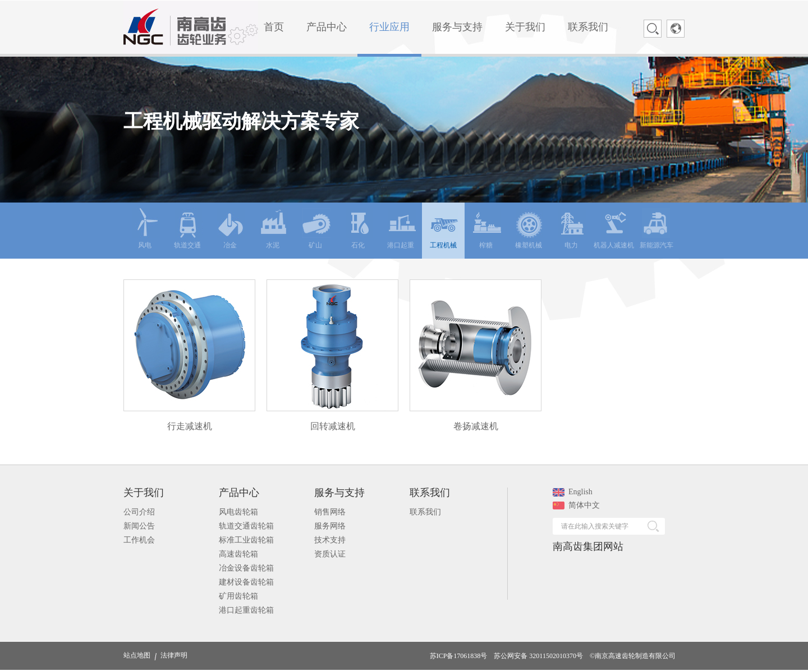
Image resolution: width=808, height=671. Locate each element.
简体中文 (576, 505)
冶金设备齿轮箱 (246, 568)
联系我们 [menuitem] (588, 27)
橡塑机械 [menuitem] (529, 228)
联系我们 (425, 512)
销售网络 (330, 512)
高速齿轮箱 (238, 554)
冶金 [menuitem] (231, 228)
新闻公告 (139, 526)
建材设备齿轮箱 (246, 582)
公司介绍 (139, 512)
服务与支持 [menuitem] (457, 27)
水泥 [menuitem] (274, 228)
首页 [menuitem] (274, 27)
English (573, 492)
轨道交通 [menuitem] (188, 228)
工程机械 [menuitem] (444, 228)
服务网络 (330, 526)
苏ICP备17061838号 (459, 656)
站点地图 (136, 655)
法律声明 (173, 655)
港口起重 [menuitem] (401, 228)
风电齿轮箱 (238, 512)
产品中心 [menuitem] (326, 27)
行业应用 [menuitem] (389, 27)
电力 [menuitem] (572, 228)
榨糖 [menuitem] (487, 228)
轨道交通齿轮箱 (246, 526)
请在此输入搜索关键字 (594, 526)
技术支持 (330, 540)
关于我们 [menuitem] (525, 27)
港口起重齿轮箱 (246, 610)
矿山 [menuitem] (316, 228)
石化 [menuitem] (359, 228)
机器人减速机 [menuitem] (614, 228)
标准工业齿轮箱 (246, 540)
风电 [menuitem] (146, 228)
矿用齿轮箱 (238, 596)
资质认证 (330, 554)
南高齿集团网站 (588, 546)
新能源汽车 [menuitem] (656, 228)
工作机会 (139, 540)
